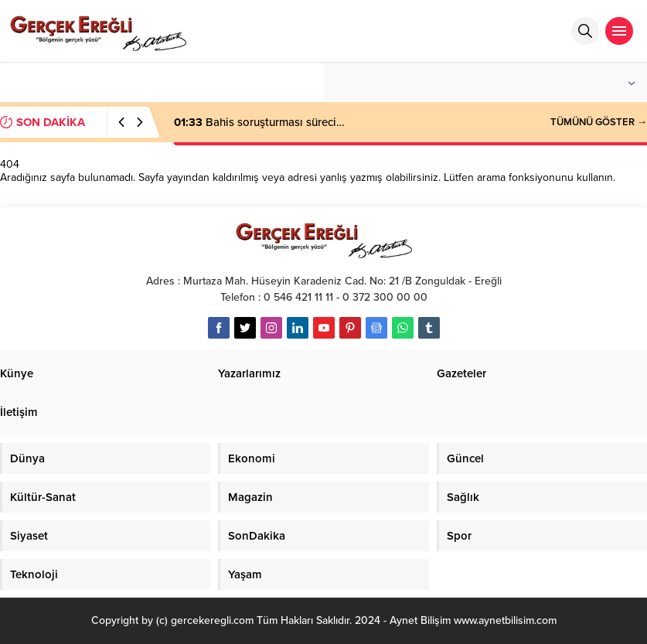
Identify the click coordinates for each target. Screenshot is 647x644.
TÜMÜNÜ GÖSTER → (598, 122)
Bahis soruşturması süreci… (259, 122)
